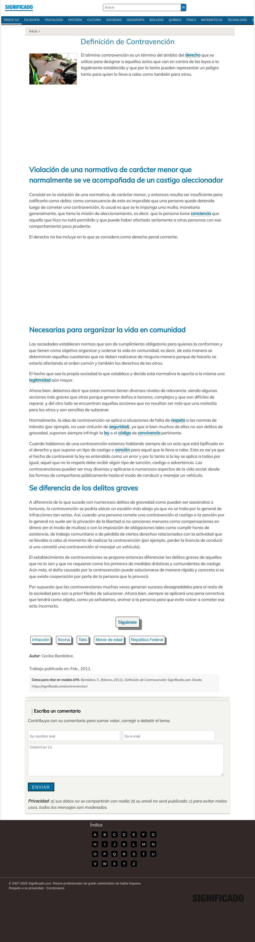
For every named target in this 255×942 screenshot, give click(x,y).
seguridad (118, 426)
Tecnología (237, 20)
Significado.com (19, 7)
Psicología (54, 20)
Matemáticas (212, 20)
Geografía (135, 20)
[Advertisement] (127, 122)
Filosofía (32, 20)
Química (175, 20)
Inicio (33, 31)
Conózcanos (55, 888)
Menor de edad (109, 640)
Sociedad (114, 20)
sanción (122, 449)
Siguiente (127, 622)
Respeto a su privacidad (26, 888)
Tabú (82, 640)
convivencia (149, 432)
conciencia (201, 213)
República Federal (147, 640)
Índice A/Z (11, 20)
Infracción (40, 640)
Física (191, 20)
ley (106, 432)
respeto (178, 420)
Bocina (64, 640)
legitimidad (40, 380)
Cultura (94, 20)
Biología (156, 20)
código (124, 432)
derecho (192, 55)
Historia (75, 20)
